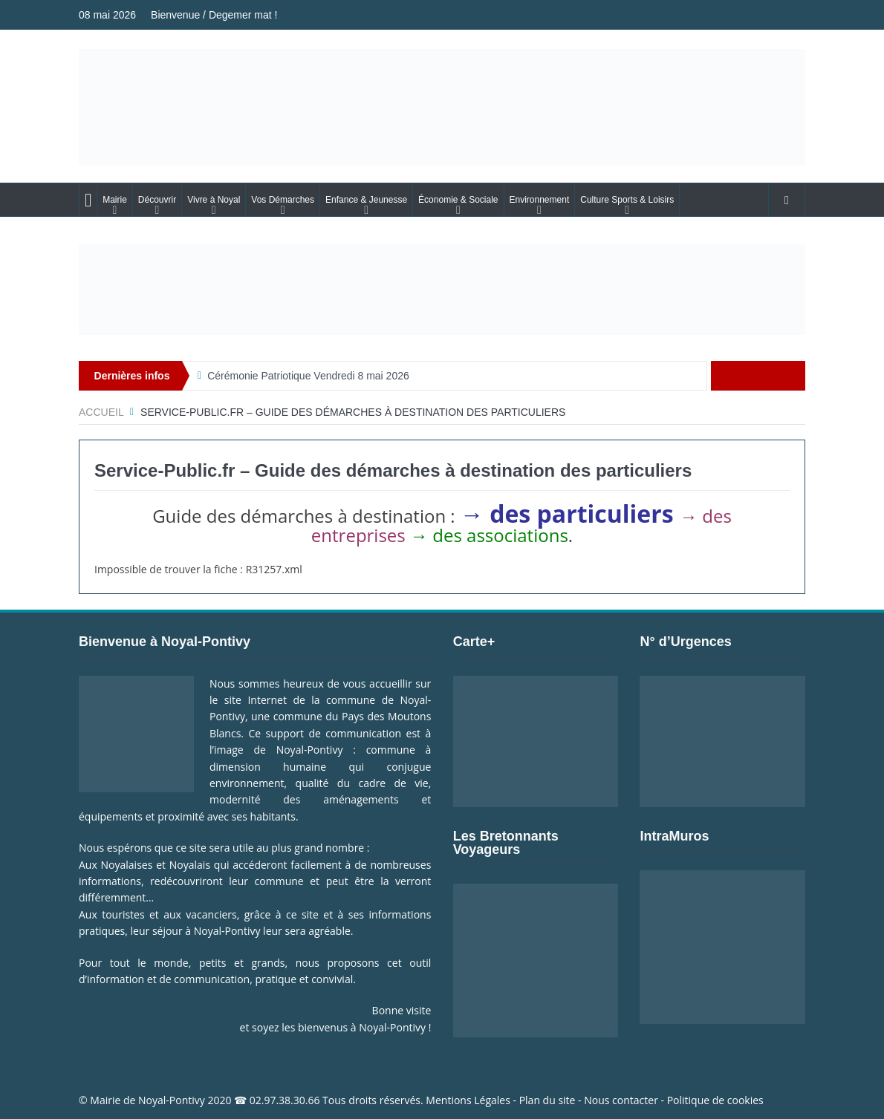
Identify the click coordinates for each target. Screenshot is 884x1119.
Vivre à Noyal (213, 200)
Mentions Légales (468, 1100)
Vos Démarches (282, 200)
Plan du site (547, 1100)
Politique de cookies (715, 1100)
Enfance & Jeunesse (366, 200)
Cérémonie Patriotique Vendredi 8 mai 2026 (308, 376)
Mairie (115, 200)
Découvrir (157, 200)
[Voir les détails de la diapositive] (442, 289)
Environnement (540, 200)
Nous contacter (621, 1100)
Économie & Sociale (458, 200)
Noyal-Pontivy (171, 1100)
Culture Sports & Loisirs (627, 200)
